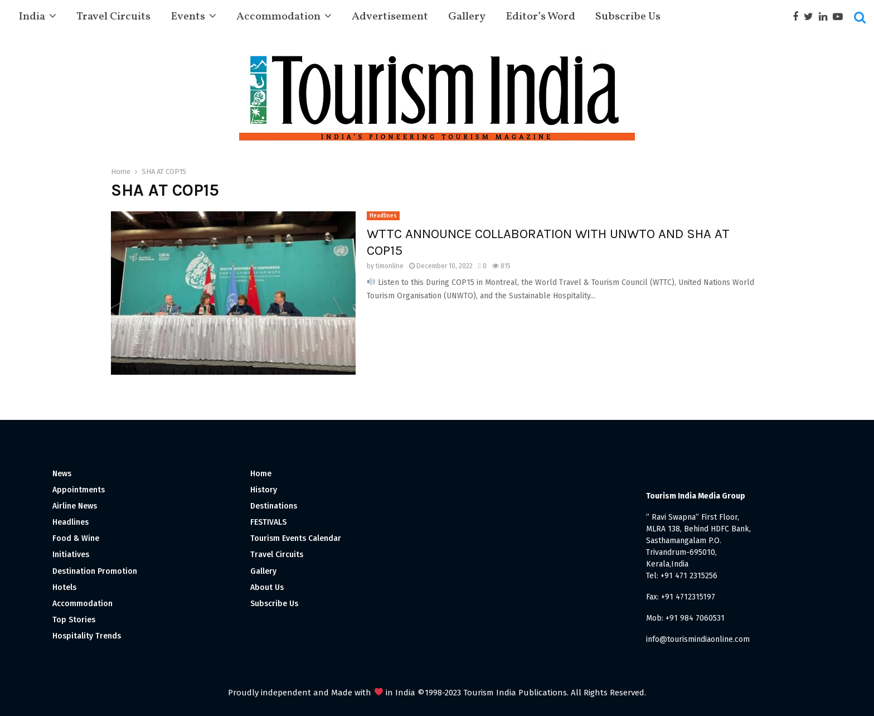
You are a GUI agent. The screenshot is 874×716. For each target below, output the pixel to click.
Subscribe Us (628, 17)
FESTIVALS (268, 522)
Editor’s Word (540, 17)
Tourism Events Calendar (295, 538)
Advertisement (390, 17)
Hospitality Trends (86, 636)
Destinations (273, 506)
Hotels (64, 587)
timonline (390, 266)
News (61, 473)
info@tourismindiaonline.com (698, 639)
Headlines (383, 215)
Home (260, 473)
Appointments (78, 490)
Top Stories (73, 620)
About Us (267, 587)
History (263, 490)
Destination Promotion (94, 571)
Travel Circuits (113, 17)
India (31, 17)
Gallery (466, 17)
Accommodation (278, 17)
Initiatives (70, 554)
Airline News (74, 506)
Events (188, 17)
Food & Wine (75, 538)
